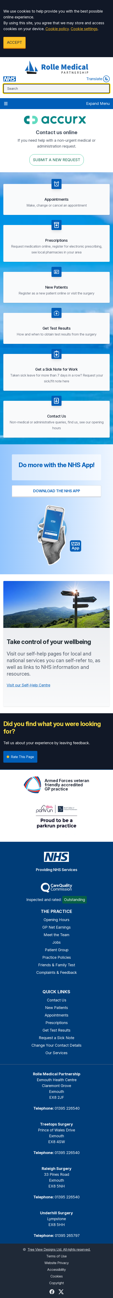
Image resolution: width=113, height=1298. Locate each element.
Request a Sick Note (56, 1038)
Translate (98, 79)
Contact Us (56, 1000)
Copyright (56, 1283)
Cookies (56, 1276)
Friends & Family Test (56, 965)
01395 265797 (67, 1235)
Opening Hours (56, 920)
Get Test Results (56, 1030)
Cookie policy (57, 29)
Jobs (56, 942)
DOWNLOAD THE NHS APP (56, 491)
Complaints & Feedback (56, 972)
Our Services (56, 1053)
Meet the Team (56, 935)
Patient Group (56, 950)
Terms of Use (56, 1256)
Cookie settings (84, 29)
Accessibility (56, 1269)
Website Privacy (56, 1263)
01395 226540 (67, 1108)
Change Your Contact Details (56, 1045)
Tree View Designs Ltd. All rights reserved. (59, 1249)
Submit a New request (56, 160)
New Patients (56, 1007)
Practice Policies (56, 957)
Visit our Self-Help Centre (28, 685)
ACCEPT (14, 42)
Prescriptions (56, 1022)
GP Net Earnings (56, 927)
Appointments (56, 1015)
